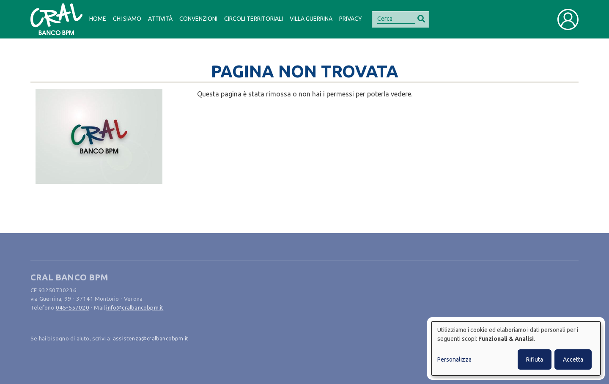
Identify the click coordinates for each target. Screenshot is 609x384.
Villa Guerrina (311, 18)
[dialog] (516, 348)
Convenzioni (198, 18)
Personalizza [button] (454, 359)
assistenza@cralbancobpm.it (150, 338)
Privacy (350, 18)
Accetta (573, 359)
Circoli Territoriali (253, 18)
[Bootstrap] (56, 19)
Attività (160, 18)
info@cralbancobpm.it (134, 307)
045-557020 (72, 307)
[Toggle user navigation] (568, 19)
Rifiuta (534, 359)
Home (97, 18)
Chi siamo (127, 18)
